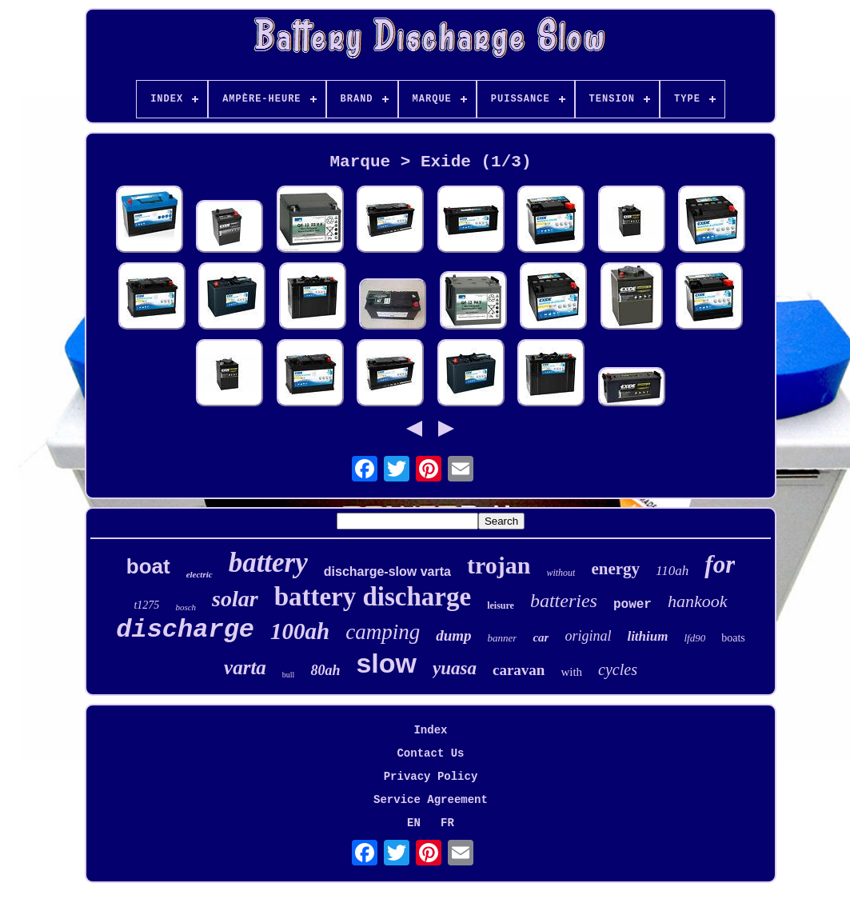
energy (615, 568)
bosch (185, 607)
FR (447, 823)
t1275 (146, 605)
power (632, 604)
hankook (698, 601)
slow (386, 663)
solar (235, 598)
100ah (299, 631)
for (719, 564)
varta (245, 667)
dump (453, 635)
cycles (617, 669)
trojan (498, 565)
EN (414, 823)
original (588, 636)
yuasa (455, 668)
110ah (672, 570)
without (560, 572)
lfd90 (694, 638)
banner (502, 638)
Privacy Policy (431, 776)
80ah (325, 670)
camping (382, 632)
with (571, 671)
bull (288, 674)
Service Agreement (430, 799)
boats (733, 638)
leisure (500, 605)
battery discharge (373, 596)
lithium (647, 636)
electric (199, 574)
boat (148, 566)
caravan (519, 669)
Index (430, 730)
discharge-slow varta (387, 571)
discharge (185, 630)
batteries (563, 600)
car (541, 637)
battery (268, 562)
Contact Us (430, 753)
